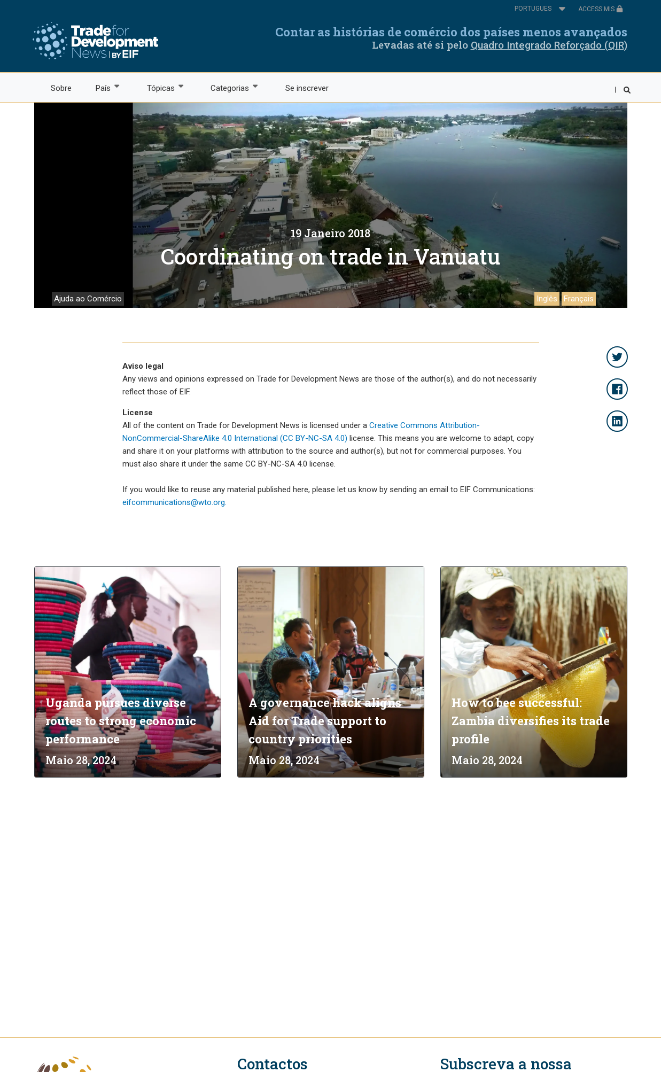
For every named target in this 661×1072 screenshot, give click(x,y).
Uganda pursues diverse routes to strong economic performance (120, 721)
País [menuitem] (103, 87)
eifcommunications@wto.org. (174, 502)
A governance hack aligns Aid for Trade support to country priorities (324, 721)
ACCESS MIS (600, 9)
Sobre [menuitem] (61, 88)
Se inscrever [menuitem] (307, 88)
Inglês (546, 299)
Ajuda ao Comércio (88, 299)
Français (579, 299)
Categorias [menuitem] (229, 87)
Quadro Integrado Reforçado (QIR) (549, 45)
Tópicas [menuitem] (160, 87)
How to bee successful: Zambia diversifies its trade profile (531, 721)
